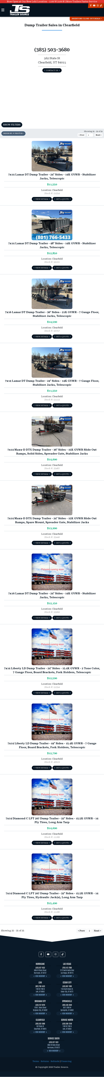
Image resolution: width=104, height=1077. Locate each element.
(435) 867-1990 (67, 986)
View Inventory (40, 976)
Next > (98, 135)
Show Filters (12, 124)
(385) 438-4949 (67, 1005)
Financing (66, 1061)
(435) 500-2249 (67, 1023)
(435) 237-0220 (40, 1005)
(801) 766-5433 (40, 986)
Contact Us (52, 70)
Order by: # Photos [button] (13, 133)
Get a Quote (62, 199)
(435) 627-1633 (40, 967)
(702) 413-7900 (67, 967)
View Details (41, 199)
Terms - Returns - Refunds (46, 1061)
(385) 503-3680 (40, 1023)
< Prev (81, 135)
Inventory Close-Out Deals (86, 19)
